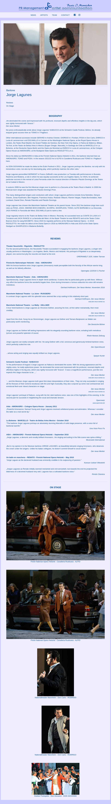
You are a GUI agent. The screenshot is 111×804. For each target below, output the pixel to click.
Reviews (9, 103)
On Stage (10, 106)
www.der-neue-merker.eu (96, 301)
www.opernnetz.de (99, 403)
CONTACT (65, 15)
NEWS (33, 15)
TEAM (54, 15)
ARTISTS (44, 15)
